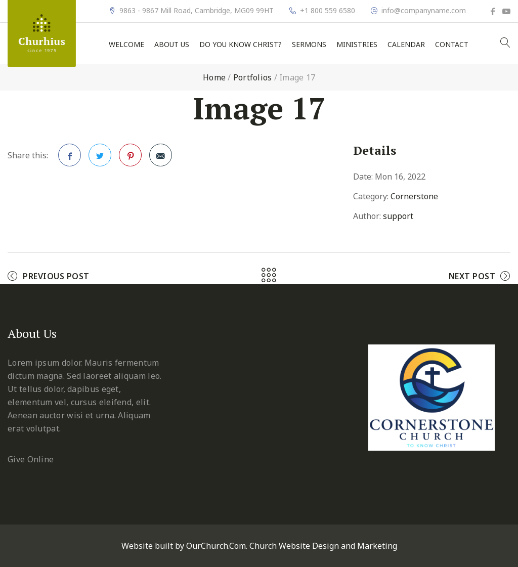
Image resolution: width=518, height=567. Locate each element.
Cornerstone (414, 196)
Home (214, 77)
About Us (171, 44)
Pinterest (130, 158)
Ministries (356, 44)
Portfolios (252, 77)
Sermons (309, 44)
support (398, 216)
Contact (451, 44)
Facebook (70, 158)
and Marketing (369, 545)
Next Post (472, 276)
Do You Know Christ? (240, 44)
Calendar (406, 44)
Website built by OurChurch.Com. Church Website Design (231, 545)
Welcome (126, 44)
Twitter (100, 158)
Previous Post (56, 276)
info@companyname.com (423, 10)
